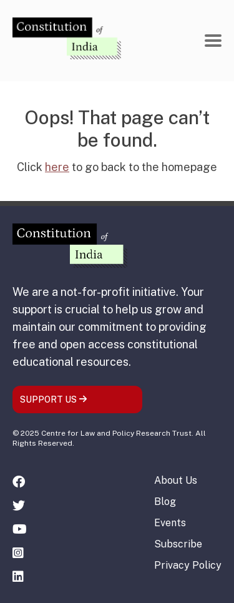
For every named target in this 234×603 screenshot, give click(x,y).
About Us (175, 480)
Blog (165, 501)
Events (170, 523)
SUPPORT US (53, 399)
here (57, 167)
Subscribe (178, 544)
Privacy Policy (188, 565)
